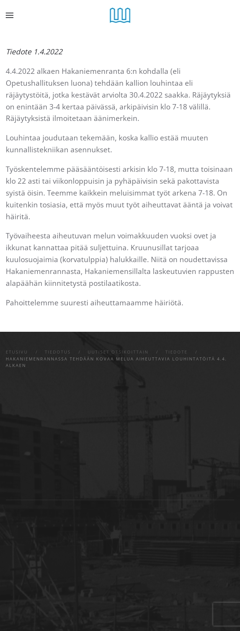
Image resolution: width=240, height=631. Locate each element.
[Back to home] (120, 15)
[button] (9, 15)
